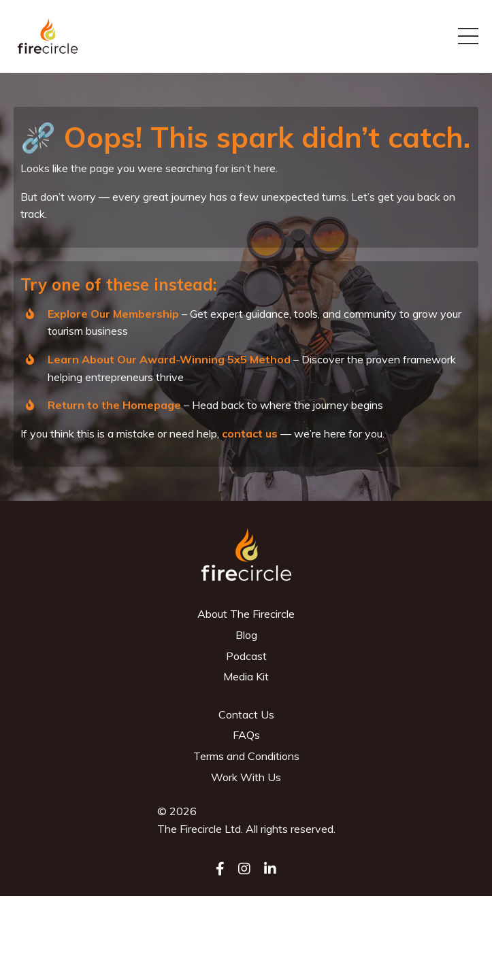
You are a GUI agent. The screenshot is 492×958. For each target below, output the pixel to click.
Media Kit (246, 676)
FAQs (246, 735)
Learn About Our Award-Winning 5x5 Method (169, 359)
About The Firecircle (246, 614)
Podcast (246, 656)
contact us (250, 433)
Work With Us (246, 777)
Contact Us (246, 714)
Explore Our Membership (113, 313)
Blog (246, 635)
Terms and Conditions (246, 756)
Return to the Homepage (114, 405)
